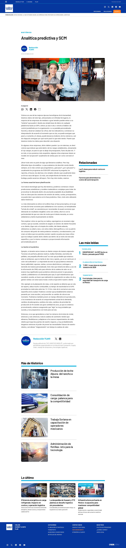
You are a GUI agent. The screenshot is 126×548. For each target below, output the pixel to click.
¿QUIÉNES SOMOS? (102, 530)
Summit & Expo (20, 527)
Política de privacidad (104, 527)
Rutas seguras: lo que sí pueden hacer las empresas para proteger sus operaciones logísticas (42, 14)
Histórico (26, 32)
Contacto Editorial (78, 527)
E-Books (29, 1)
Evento (117, 11)
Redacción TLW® (33, 49)
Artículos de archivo (55, 534)
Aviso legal (100, 532)
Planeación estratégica (56, 527)
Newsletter (20, 1)
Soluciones (108, 11)
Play (36, 1)
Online (17, 525)
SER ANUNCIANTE (78, 530)
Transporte (52, 530)
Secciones (97, 11)
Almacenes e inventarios (56, 532)
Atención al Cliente (78, 532)
